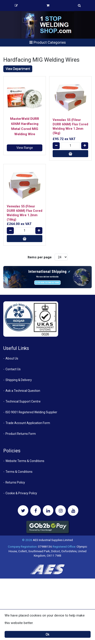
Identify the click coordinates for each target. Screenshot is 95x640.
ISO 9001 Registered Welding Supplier (31, 412)
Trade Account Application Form (27, 423)
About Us (11, 358)
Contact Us (13, 369)
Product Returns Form (20, 433)
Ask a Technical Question (22, 390)
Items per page (40, 257)
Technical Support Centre (23, 401)
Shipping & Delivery (18, 380)
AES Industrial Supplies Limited (53, 540)
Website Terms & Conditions (24, 461)
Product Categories (47, 42)
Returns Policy (15, 482)
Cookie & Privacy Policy (21, 493)
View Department (18, 68)
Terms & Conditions (18, 471)
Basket (48, 5)
